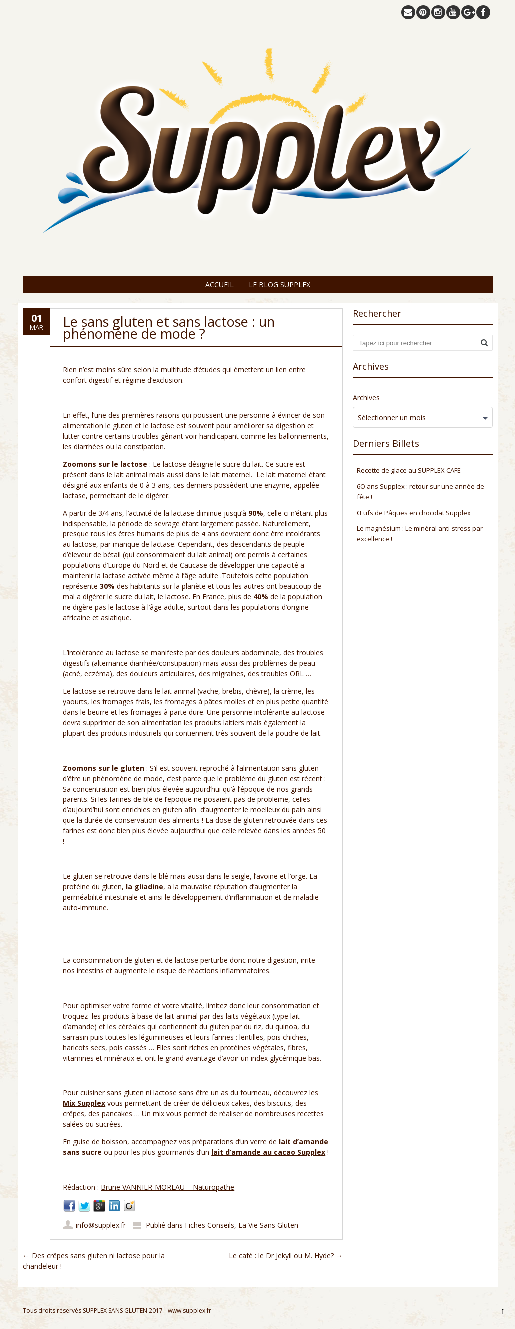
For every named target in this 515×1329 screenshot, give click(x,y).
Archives (366, 397)
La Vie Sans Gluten (268, 1225)
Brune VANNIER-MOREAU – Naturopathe (167, 1187)
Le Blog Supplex (279, 284)
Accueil (219, 284)
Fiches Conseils (209, 1225)
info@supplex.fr (101, 1225)
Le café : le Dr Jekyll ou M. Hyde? (286, 1255)
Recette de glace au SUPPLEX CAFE (409, 470)
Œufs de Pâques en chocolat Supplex (414, 512)
